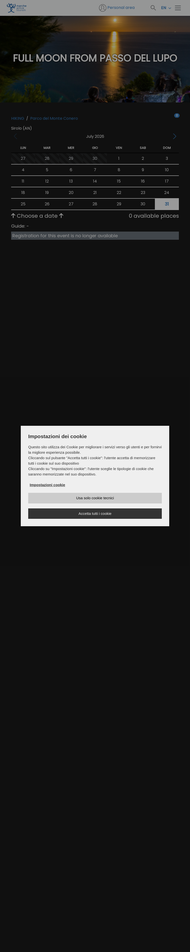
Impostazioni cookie (47, 485)
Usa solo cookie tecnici (95, 498)
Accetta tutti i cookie (94, 513)
